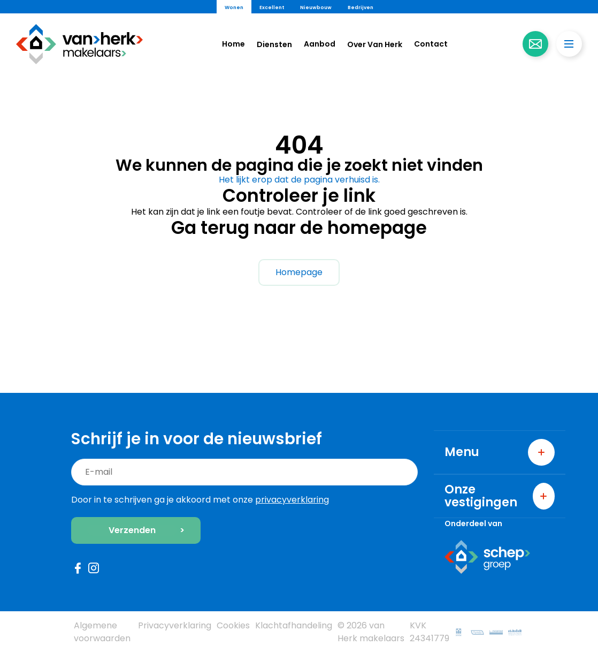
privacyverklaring (292, 499)
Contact (431, 44)
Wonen (234, 7)
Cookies (233, 625)
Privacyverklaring (174, 625)
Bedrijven (360, 7)
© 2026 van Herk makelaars (371, 631)
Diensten (274, 44)
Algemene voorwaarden (102, 631)
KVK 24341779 (429, 631)
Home (233, 44)
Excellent (271, 7)
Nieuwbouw (316, 7)
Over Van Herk (374, 44)
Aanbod (319, 44)
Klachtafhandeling (293, 625)
